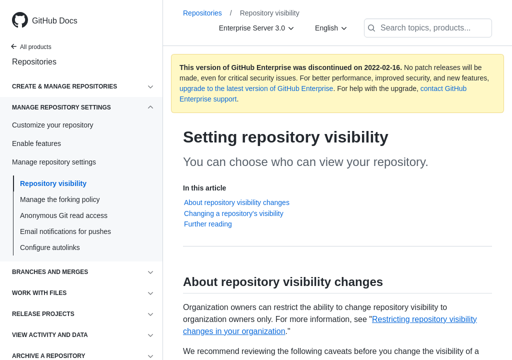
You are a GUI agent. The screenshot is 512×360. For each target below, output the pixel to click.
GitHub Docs (55, 20)
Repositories (34, 62)
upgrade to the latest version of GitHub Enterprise (256, 88)
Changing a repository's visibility (234, 214)
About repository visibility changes (237, 202)
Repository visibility (53, 184)
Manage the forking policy (60, 200)
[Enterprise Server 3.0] (257, 28)
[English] (331, 28)
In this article (204, 188)
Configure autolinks (50, 248)
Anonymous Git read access (64, 216)
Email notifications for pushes (65, 232)
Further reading (208, 224)
